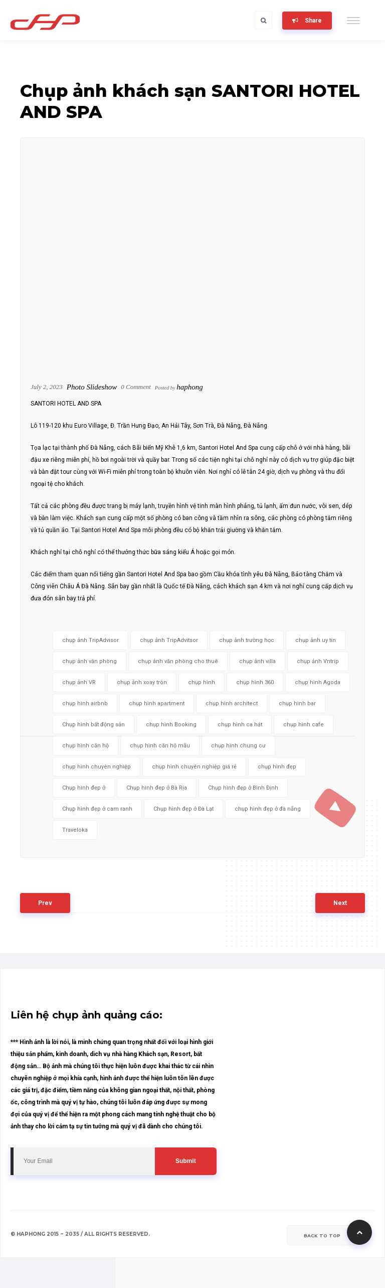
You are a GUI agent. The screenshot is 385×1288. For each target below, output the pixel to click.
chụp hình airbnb (85, 703)
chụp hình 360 (255, 682)
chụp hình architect (232, 703)
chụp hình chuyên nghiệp (96, 766)
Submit (185, 1161)
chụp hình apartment (156, 703)
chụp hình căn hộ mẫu (160, 745)
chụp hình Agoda (317, 682)
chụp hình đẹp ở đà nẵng (268, 809)
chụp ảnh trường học (246, 640)
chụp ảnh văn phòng (89, 661)
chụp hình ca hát (240, 724)
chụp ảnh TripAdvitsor (169, 640)
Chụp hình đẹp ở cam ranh (97, 809)
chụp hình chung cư (238, 745)
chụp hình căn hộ (85, 745)
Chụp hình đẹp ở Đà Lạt (183, 809)
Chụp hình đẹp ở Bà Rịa (156, 788)
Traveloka (75, 830)
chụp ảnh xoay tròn (142, 682)
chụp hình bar (297, 703)
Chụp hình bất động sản (93, 724)
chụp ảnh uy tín (315, 640)
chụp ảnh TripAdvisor (90, 640)
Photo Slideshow (92, 387)
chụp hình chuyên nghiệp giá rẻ (194, 766)
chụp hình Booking (171, 724)
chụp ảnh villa (257, 661)
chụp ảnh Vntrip (318, 661)
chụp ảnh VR (79, 682)
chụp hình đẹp (277, 766)
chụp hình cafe (303, 724)
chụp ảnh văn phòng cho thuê (178, 661)
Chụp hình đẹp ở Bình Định (243, 788)
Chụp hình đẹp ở (83, 788)
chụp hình (201, 682)
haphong (189, 387)
